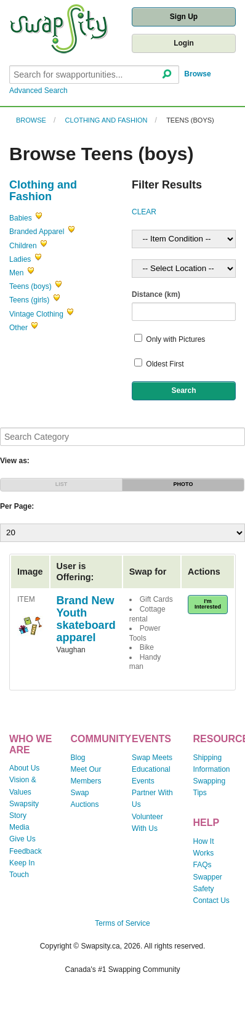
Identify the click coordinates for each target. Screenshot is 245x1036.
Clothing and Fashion (106, 120)
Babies (20, 218)
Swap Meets (152, 757)
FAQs (202, 864)
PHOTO (183, 484)
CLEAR (144, 212)
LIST (61, 484)
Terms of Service (122, 923)
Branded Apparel (36, 231)
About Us (24, 768)
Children (23, 245)
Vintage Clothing (36, 314)
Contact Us (211, 900)
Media (19, 827)
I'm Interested (208, 604)
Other (18, 327)
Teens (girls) (29, 300)
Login (184, 43)
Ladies (20, 259)
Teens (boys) (190, 120)
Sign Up (184, 16)
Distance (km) (156, 294)
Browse (197, 74)
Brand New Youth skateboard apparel (86, 618)
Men (16, 273)
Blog (78, 757)
